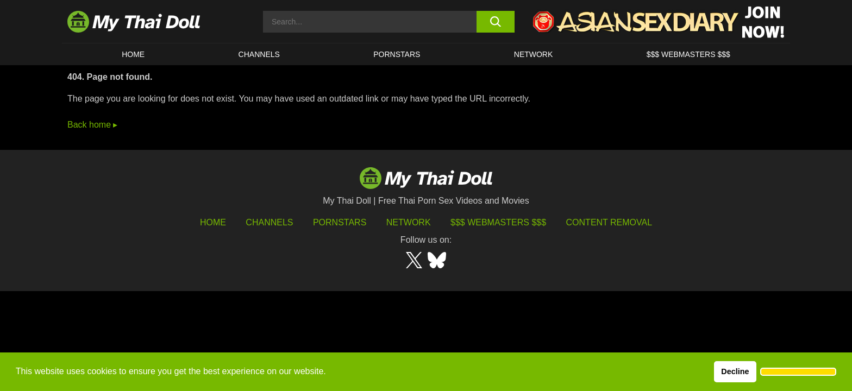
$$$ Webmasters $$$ (498, 222)
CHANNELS (259, 54)
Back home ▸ (92, 124)
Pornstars (396, 54)
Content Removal (609, 222)
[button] (798, 372)
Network (533, 54)
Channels (269, 222)
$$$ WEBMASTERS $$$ (688, 54)
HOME (133, 54)
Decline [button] (735, 371)
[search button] (495, 22)
